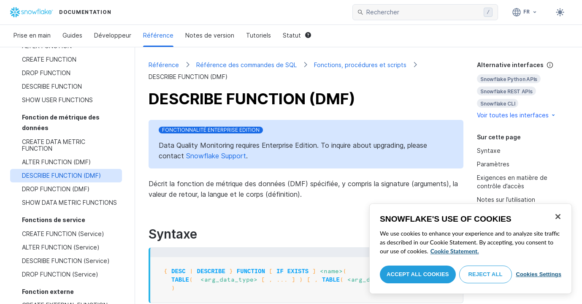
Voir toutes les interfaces (516, 115)
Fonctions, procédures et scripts (360, 64)
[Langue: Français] (524, 12)
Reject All (485, 274)
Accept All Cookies (418, 274)
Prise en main (32, 35)
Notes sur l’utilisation (506, 199)
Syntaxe (489, 150)
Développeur (112, 35)
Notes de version (209, 35)
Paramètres (493, 164)
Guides (72, 35)
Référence (158, 35)
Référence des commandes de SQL (246, 64)
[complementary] (522, 90)
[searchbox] (423, 12)
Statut (297, 35)
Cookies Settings (538, 274)
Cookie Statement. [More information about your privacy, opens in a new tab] (454, 251)
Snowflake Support (216, 156)
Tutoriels (258, 35)
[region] (470, 249)
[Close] (558, 216)
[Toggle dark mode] (560, 12)
